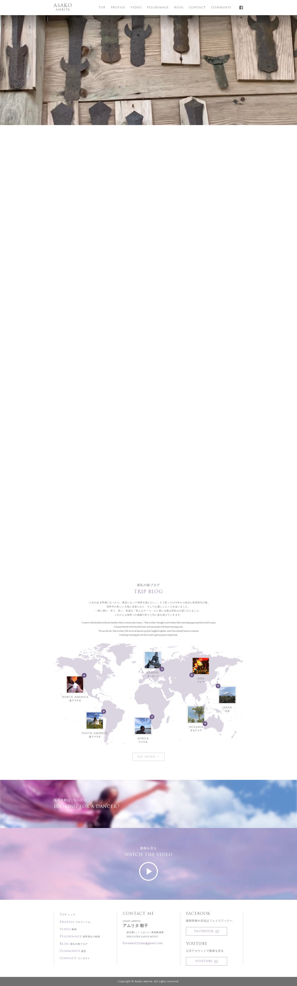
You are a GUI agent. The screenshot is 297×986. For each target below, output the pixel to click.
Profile (118, 7)
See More (147, 756)
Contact (197, 7)
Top (101, 7)
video (136, 7)
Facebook (206, 931)
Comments (221, 7)
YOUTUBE (206, 961)
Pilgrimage (158, 7)
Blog (179, 7)
